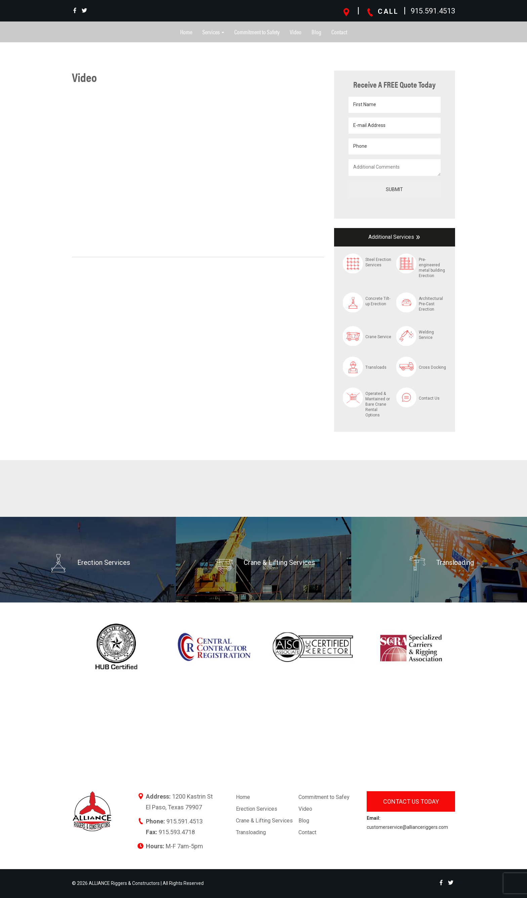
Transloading (251, 832)
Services (213, 32)
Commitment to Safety (257, 32)
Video (295, 32)
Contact (339, 32)
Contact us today (411, 801)
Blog (316, 32)
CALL (382, 11)
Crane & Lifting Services (264, 820)
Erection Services (256, 809)
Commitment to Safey (324, 797)
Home (186, 32)
